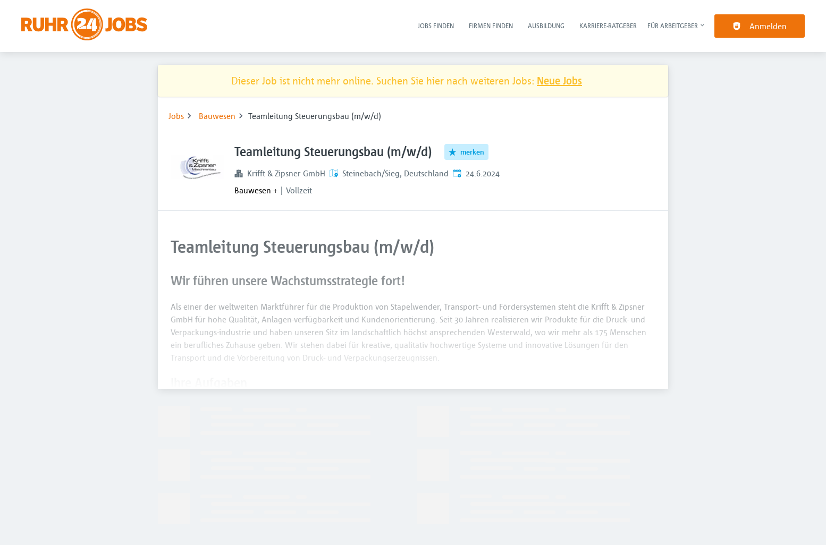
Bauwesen (217, 115)
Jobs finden (436, 25)
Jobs (176, 115)
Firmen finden (491, 25)
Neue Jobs (559, 80)
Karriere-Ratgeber (608, 25)
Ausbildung (546, 25)
